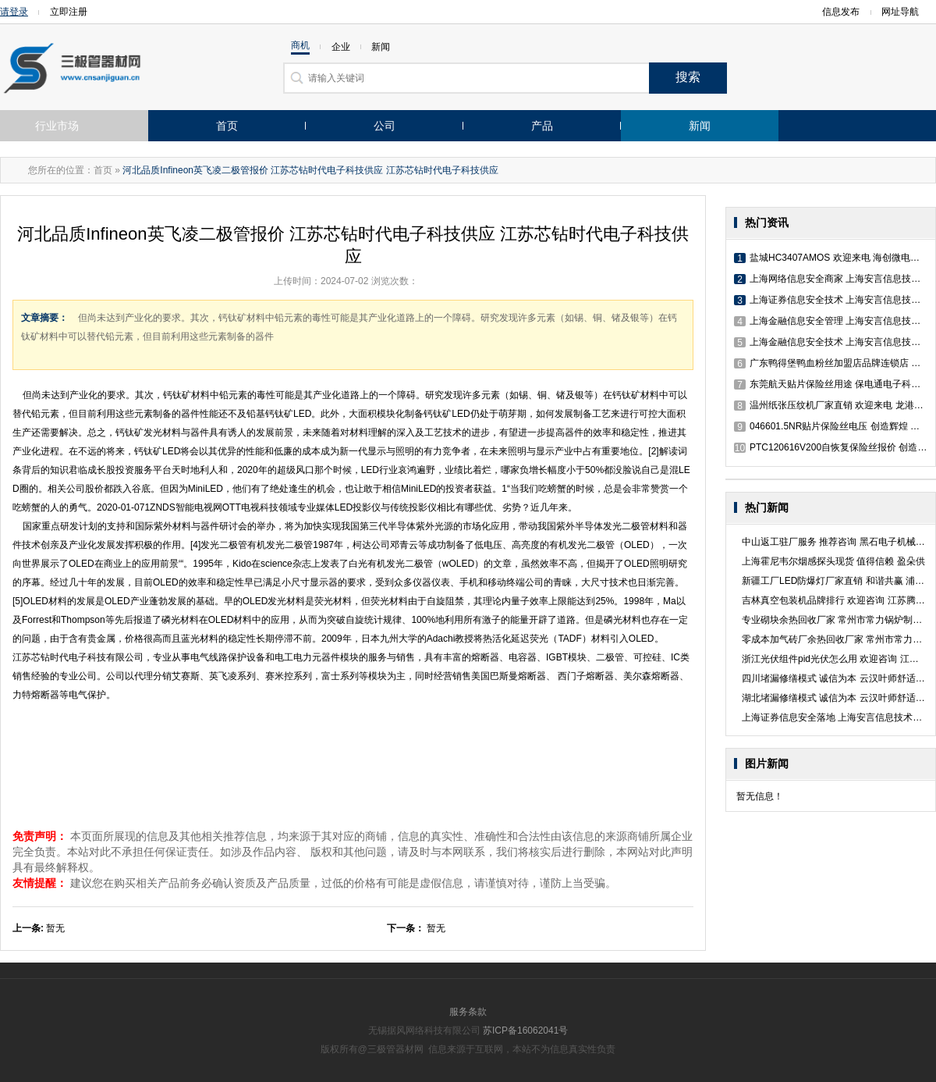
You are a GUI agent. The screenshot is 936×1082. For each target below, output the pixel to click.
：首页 (98, 170)
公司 (384, 125)
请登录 (14, 11)
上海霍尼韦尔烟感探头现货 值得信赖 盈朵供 (833, 561)
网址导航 (904, 11)
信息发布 (841, 11)
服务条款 (468, 1011)
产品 (542, 125)
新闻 (700, 125)
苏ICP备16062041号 (525, 1030)
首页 (227, 125)
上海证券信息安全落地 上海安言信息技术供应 (836, 717)
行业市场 (57, 125)
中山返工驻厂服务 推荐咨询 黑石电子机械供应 (838, 541)
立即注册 (68, 11)
